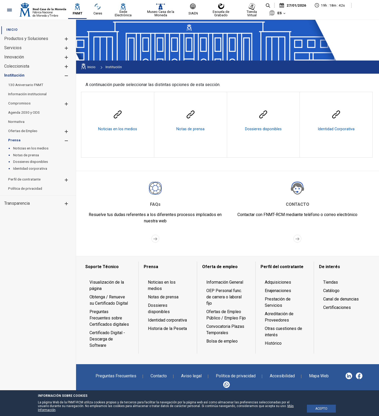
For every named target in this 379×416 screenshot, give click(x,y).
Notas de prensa (190, 129)
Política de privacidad (236, 375)
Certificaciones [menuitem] (337, 307)
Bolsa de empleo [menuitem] (222, 341)
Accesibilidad (282, 375)
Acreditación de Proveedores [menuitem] (279, 317)
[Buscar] (268, 5)
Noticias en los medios (117, 129)
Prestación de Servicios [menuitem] (278, 302)
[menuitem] (11, 29)
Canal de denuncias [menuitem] (341, 299)
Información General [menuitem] (224, 282)
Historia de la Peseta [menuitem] (167, 328)
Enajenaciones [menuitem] (278, 290)
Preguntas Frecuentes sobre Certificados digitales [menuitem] (109, 318)
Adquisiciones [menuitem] (278, 282)
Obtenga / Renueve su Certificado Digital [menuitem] (108, 300)
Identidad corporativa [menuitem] (167, 320)
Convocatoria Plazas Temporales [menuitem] (225, 329)
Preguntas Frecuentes (116, 375)
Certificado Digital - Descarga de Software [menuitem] (107, 339)
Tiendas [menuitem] (330, 282)
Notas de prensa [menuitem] (163, 296)
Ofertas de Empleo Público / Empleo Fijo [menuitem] (226, 314)
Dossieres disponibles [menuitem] (159, 308)
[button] (66, 39)
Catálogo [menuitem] (331, 290)
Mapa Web (319, 375)
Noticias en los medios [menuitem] (162, 285)
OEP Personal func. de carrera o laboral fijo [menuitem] (224, 297)
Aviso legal (191, 375)
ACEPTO (321, 408)
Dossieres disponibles (263, 129)
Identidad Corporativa (336, 129)
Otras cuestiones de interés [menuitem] (283, 331)
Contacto (159, 375)
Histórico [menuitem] (273, 343)
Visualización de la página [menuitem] (106, 285)
